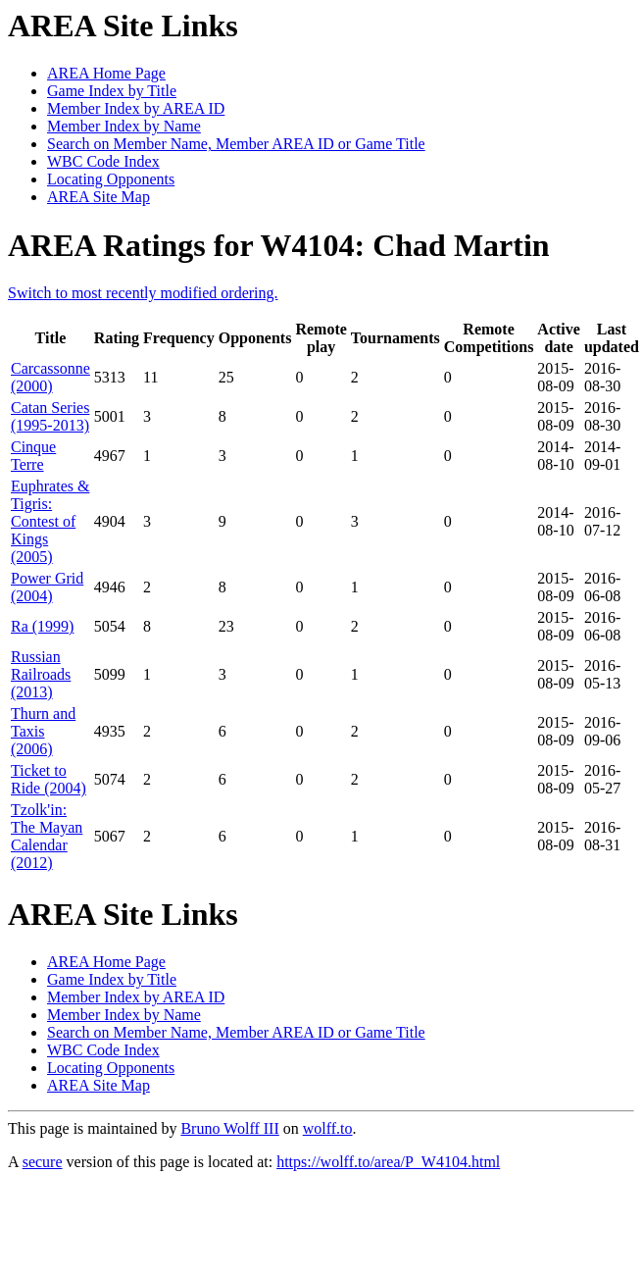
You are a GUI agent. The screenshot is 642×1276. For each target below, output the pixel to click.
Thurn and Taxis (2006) (43, 731)
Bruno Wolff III (229, 1128)
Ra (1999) (42, 626)
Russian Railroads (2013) (41, 674)
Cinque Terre (33, 455)
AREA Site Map (98, 196)
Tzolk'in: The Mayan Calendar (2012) (46, 836)
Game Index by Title (111, 90)
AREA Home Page (106, 73)
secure (43, 1161)
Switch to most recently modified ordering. (143, 292)
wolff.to (328, 1128)
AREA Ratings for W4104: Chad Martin (279, 245)
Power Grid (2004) (47, 587)
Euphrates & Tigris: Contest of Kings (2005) (50, 521)
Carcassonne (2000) (50, 377)
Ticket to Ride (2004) (48, 779)
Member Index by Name (124, 126)
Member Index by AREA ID (135, 108)
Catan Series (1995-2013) (50, 416)
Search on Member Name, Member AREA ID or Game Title (236, 143)
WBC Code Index (103, 161)
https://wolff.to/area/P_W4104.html (388, 1161)
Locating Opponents (110, 179)
